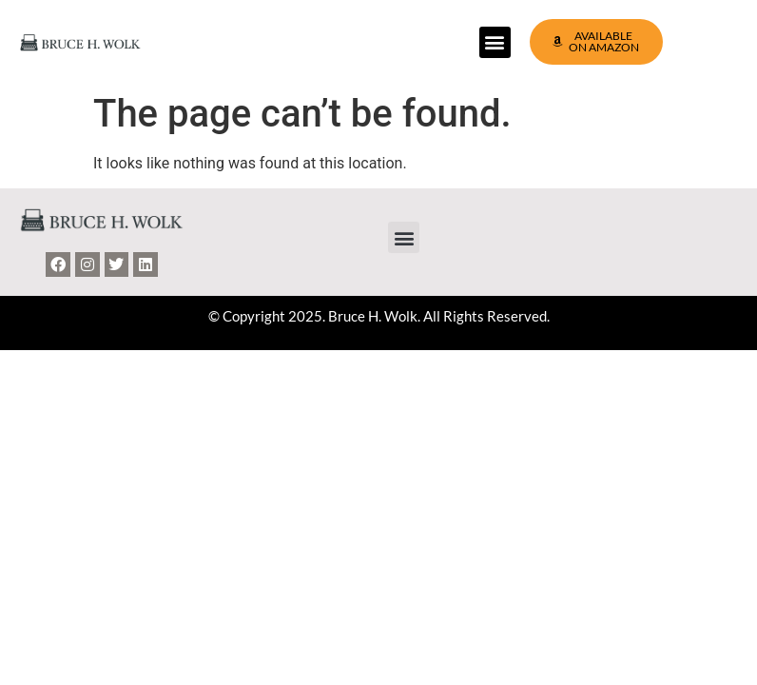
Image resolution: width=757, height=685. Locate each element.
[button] (495, 42)
